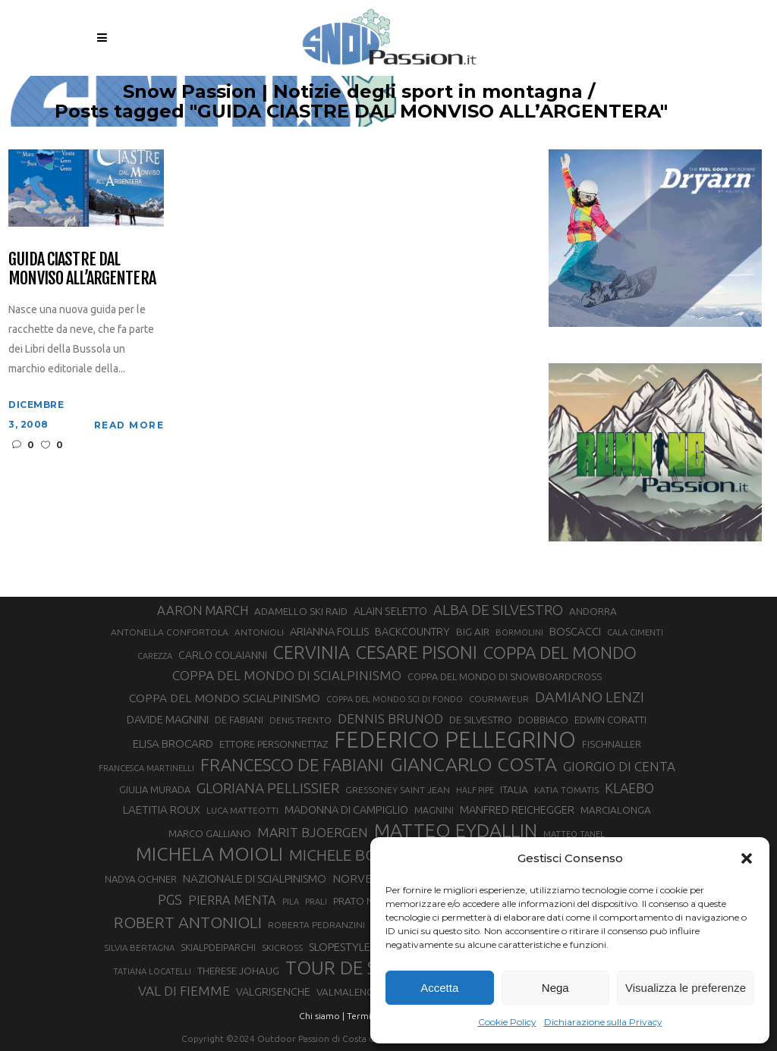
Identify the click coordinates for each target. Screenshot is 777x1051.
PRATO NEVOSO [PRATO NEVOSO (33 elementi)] (370, 901)
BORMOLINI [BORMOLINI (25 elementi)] (519, 632)
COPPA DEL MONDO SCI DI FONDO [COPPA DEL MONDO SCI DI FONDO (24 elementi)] (394, 699)
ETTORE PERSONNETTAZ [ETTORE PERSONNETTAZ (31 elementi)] (273, 744)
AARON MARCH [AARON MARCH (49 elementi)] (202, 610)
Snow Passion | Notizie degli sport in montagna (445, 92)
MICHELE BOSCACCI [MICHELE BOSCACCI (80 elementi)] (358, 855)
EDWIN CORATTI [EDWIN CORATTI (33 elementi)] (610, 720)
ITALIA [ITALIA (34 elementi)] (514, 789)
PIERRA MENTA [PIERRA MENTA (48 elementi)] (232, 900)
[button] (746, 858)
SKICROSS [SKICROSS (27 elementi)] (282, 947)
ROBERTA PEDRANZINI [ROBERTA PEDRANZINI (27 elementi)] (316, 925)
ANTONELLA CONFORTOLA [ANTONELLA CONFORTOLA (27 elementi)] (169, 632)
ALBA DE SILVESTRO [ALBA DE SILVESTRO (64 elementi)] (498, 610)
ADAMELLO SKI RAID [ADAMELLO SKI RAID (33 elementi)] (301, 611)
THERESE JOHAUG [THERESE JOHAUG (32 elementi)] (238, 971)
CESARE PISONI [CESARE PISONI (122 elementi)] (416, 653)
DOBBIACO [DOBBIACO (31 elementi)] (543, 719)
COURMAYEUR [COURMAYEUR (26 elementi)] (499, 699)
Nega (555, 987)
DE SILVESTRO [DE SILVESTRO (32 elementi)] (480, 720)
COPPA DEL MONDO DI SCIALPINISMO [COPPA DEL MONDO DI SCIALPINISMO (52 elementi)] (286, 675)
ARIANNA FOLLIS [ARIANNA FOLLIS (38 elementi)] (329, 631)
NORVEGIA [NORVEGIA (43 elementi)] (361, 878)
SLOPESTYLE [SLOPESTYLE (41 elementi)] (339, 946)
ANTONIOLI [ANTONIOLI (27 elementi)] (259, 632)
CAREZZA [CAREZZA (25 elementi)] (154, 655)
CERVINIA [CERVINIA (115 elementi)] (311, 652)
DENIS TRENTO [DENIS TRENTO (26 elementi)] (300, 720)
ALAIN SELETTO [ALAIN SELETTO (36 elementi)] (390, 611)
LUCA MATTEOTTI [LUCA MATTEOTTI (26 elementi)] (242, 810)
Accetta (439, 987)
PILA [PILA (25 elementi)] (290, 901)
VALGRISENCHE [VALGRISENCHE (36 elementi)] (273, 992)
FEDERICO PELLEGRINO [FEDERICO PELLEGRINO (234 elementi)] (455, 740)
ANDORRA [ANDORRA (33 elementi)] (593, 611)
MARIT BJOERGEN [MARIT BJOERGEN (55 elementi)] (312, 832)
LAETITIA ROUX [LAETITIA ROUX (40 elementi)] (161, 809)
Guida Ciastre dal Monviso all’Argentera (82, 268)
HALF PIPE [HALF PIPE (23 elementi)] (475, 790)
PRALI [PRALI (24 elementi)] (316, 901)
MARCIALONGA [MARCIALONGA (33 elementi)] (615, 810)
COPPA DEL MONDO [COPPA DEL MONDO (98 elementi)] (560, 652)
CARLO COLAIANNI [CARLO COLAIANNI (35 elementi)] (222, 655)
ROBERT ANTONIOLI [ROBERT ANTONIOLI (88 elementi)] (188, 922)
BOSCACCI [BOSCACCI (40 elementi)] (575, 631)
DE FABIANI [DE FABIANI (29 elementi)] (239, 719)
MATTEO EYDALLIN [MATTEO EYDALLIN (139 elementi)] (455, 830)
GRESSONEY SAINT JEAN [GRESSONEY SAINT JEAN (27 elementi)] (397, 790)
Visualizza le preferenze (685, 987)
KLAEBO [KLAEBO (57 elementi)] (629, 787)
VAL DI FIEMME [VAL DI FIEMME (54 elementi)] (184, 991)
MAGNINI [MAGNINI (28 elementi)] (434, 810)
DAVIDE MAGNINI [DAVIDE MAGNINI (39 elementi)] (168, 719)
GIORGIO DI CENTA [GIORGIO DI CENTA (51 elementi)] (619, 766)
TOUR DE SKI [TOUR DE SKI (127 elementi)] (338, 967)
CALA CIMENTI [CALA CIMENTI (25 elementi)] (635, 632)
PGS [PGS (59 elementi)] (170, 899)
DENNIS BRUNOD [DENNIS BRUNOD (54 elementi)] (390, 718)
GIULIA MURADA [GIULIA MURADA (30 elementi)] (154, 789)
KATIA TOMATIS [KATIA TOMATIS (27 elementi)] (566, 790)
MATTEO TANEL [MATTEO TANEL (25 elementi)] (574, 834)
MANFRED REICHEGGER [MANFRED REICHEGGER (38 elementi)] (517, 809)
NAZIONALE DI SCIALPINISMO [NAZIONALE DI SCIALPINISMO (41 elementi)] (254, 878)
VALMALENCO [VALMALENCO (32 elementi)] (348, 992)
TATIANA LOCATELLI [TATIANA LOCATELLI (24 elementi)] (152, 971)
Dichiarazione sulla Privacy (603, 1021)
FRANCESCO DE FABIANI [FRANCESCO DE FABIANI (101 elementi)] (292, 764)
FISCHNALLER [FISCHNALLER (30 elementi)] (611, 744)
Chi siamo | (321, 1016)
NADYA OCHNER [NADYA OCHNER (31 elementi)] (141, 879)
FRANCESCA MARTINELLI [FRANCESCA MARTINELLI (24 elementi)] (146, 768)
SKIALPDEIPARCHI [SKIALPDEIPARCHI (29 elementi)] (218, 947)
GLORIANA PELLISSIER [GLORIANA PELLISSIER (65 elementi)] (268, 788)
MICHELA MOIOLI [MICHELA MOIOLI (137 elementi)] (209, 854)
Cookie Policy (507, 1021)
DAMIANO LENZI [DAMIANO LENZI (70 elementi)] (589, 697)
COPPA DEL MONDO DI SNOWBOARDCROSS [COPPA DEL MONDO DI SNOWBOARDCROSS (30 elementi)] (504, 676)
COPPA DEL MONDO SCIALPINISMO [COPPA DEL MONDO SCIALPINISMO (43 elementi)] (224, 697)
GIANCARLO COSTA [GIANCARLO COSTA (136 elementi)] (473, 764)
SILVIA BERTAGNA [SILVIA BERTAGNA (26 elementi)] (140, 947)
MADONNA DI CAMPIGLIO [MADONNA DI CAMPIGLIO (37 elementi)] (346, 810)
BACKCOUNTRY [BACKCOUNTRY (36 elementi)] (412, 632)
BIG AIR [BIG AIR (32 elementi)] (472, 632)
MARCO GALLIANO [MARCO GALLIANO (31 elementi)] (209, 833)
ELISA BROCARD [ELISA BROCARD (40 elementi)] (173, 743)
